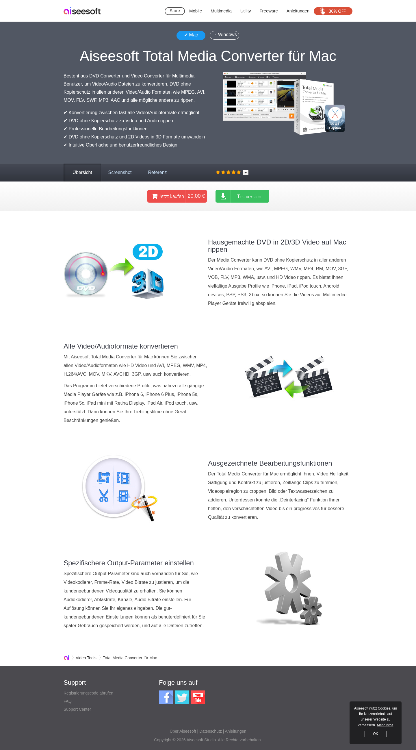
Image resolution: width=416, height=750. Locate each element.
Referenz (157, 172)
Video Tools (86, 657)
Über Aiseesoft (183, 731)
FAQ (68, 701)
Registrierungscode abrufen (88, 693)
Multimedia (221, 10)
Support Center (77, 709)
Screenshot (120, 172)
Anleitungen (298, 10)
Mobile (195, 10)
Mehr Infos (385, 725)
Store (175, 10)
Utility (245, 10)
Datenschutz (210, 731)
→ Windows (224, 34)
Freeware (268, 10)
